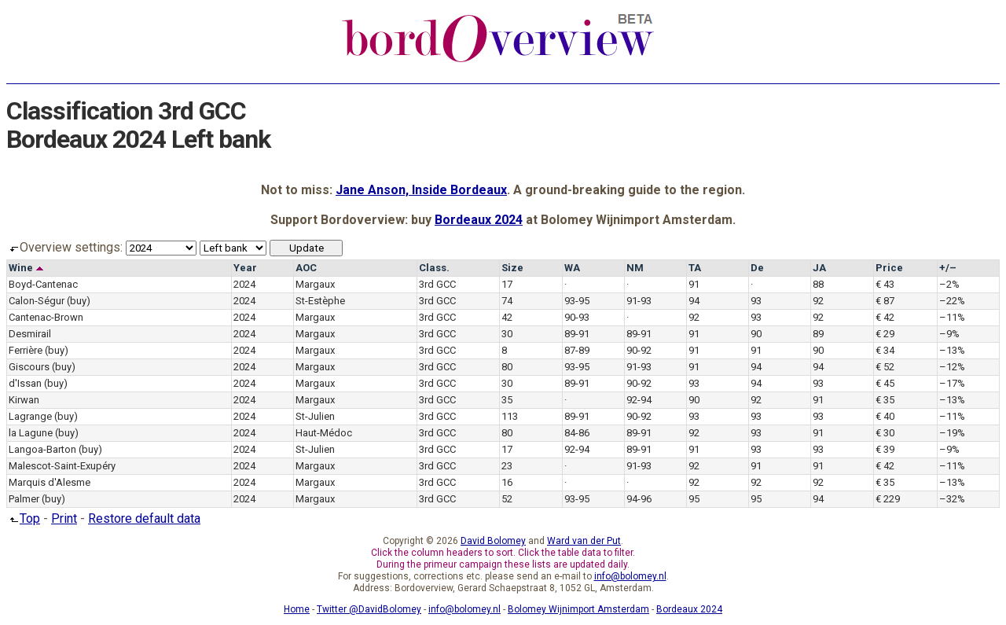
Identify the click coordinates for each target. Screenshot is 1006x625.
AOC (306, 268)
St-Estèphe (320, 301)
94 (693, 301)
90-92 (639, 350)
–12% (952, 367)
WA (572, 268)
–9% (949, 334)
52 (506, 499)
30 (506, 334)
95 (693, 499)
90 (756, 334)
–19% (952, 433)
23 (506, 466)
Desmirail (30, 334)
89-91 (576, 334)
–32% (952, 499)
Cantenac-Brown (46, 317)
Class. (434, 268)
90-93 (576, 317)
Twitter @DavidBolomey (369, 609)
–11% (952, 317)
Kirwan (24, 400)
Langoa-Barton (42, 449)
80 (506, 367)
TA (694, 268)
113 (509, 416)
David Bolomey (493, 540)
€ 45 (885, 383)
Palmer (24, 499)
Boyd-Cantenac (43, 284)
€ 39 (885, 449)
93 (756, 301)
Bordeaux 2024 (479, 219)
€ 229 (888, 499)
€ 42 (885, 317)
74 (506, 301)
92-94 (639, 400)
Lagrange (30, 416)
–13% (952, 350)
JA (819, 268)
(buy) (78, 301)
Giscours (29, 367)
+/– (947, 268)
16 (506, 482)
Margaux (315, 284)
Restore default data (144, 518)
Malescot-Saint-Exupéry (62, 466)
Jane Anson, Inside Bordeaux (421, 189)
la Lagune (31, 433)
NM (635, 268)
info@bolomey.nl (630, 576)
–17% (952, 383)
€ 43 (885, 284)
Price (889, 268)
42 (506, 317)
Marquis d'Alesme (49, 482)
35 (506, 400)
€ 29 (885, 334)
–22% (952, 301)
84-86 (576, 433)
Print (64, 518)
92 (818, 301)
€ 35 (885, 400)
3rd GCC (437, 284)
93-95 (576, 301)
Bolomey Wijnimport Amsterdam (578, 609)
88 (818, 284)
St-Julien (315, 416)
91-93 (639, 301)
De (757, 268)
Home (297, 609)
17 (506, 284)
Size (512, 268)
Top (23, 518)
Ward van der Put (584, 540)
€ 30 (885, 433)
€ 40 (885, 416)
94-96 (639, 499)
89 (818, 334)
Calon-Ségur (36, 301)
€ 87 (885, 301)
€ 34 (885, 350)
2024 (244, 284)
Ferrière (25, 350)
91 (693, 284)
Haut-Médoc (324, 433)
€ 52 (885, 367)
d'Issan (25, 383)
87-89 (576, 350)
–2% (949, 284)
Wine (26, 268)
